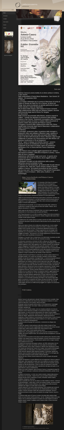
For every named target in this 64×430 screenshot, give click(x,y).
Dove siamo (5, 21)
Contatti (5, 18)
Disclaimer (47, 428)
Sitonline (44, 428)
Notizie (4, 27)
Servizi (4, 24)
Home (4, 12)
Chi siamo (5, 15)
